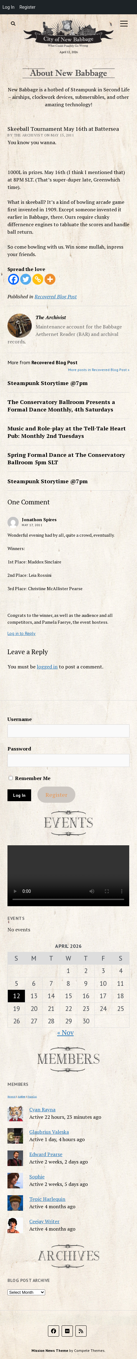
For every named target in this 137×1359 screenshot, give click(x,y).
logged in (47, 666)
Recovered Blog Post (56, 296)
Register (56, 794)
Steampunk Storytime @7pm (47, 383)
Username (19, 719)
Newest (11, 1096)
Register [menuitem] (27, 7)
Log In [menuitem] (8, 7)
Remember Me (29, 778)
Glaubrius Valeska (49, 1131)
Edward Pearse (45, 1154)
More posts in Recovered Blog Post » (99, 369)
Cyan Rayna (42, 1109)
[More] (50, 279)
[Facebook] (13, 279)
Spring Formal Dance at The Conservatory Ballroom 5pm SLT (66, 458)
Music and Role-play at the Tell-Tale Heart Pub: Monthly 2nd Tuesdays (66, 432)
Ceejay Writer (44, 1221)
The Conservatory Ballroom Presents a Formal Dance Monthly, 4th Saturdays (61, 405)
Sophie (37, 1176)
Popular (32, 1096)
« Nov (65, 1032)
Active (21, 1096)
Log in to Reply (21, 633)
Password (19, 748)
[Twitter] (25, 279)
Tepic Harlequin (47, 1199)
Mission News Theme (49, 1350)
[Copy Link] (37, 279)
